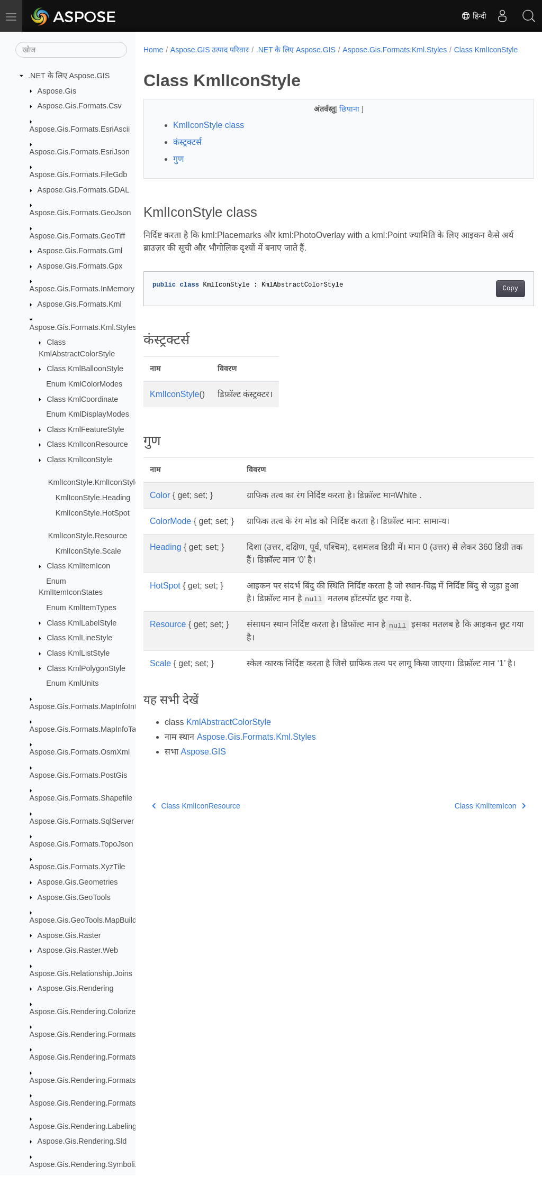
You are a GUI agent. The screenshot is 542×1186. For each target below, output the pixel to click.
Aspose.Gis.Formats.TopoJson (81, 844)
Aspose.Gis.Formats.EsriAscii (80, 129)
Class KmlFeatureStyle (85, 429)
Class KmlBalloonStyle (85, 368)
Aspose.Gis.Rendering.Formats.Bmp (91, 1034)
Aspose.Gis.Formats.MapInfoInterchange (99, 706)
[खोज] (71, 50)
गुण (178, 170)
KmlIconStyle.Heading (93, 497)
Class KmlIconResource (87, 444)
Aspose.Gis (57, 91)
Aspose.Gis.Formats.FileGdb (79, 174)
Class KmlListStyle (78, 653)
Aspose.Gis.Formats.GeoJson (80, 212)
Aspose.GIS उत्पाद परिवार (209, 49)
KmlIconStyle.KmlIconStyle (93, 482)
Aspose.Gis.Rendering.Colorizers (86, 1011)
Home (153, 49)
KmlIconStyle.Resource (88, 535)
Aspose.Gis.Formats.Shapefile (81, 798)
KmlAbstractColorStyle (228, 745)
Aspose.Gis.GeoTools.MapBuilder (86, 920)
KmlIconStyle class (208, 136)
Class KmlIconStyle (79, 459)
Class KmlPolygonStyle (86, 668)
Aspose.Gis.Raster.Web (78, 950)
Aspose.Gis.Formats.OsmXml (80, 752)
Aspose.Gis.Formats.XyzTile (77, 866)
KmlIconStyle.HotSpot (93, 513)
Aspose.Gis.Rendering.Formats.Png (90, 1080)
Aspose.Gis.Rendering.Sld (82, 1141)
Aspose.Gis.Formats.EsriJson (80, 152)
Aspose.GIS (202, 775)
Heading (166, 558)
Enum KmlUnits (72, 683)
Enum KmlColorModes (84, 384)
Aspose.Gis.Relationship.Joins (81, 973)
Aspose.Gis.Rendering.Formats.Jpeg (92, 1057)
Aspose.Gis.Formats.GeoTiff (77, 236)
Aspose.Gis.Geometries (78, 882)
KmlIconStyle (174, 405)
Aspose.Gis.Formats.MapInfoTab (85, 729)
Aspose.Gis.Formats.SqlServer (82, 821)
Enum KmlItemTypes (81, 607)
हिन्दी (473, 16)
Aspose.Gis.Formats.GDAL (84, 190)
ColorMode (170, 532)
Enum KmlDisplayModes (87, 414)
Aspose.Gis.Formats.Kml (80, 304)
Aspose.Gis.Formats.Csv (80, 106)
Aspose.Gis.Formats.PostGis (79, 775)
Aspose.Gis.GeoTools (74, 897)
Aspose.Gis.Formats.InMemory (82, 288)
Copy (483, 300)
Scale (160, 674)
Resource (168, 635)
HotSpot (165, 596)
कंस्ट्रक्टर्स (187, 153)
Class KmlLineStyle (79, 637)
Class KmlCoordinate (82, 399)
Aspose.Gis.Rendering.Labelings (85, 1126)
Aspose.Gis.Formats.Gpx (80, 266)
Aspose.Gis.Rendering (76, 988)
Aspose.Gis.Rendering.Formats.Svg (90, 1103)
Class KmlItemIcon (78, 566)
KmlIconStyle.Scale (88, 551)
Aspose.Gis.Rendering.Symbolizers (89, 1164)
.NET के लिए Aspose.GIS (69, 75)
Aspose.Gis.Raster (69, 935)
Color (160, 506)
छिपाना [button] (337, 120)
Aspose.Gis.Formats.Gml (80, 250)
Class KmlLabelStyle (81, 623)
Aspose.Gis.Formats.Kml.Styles (83, 327)
